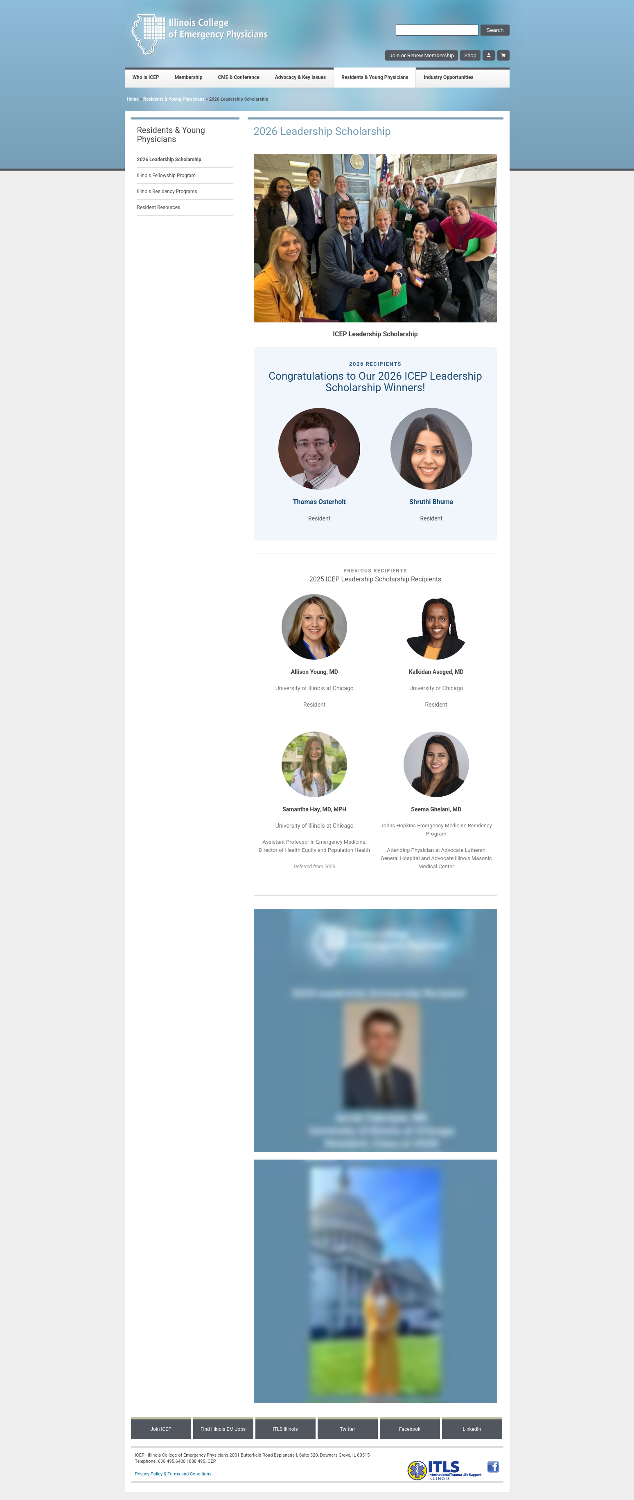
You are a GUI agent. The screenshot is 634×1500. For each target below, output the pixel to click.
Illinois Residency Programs (167, 191)
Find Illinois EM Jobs (223, 1429)
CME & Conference (238, 77)
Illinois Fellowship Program (166, 175)
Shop (470, 55)
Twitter (347, 1429)
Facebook (409, 1429)
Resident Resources (158, 207)
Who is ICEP (146, 77)
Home (133, 99)
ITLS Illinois (285, 1429)
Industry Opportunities (448, 77)
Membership (189, 77)
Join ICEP (160, 1429)
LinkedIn (472, 1429)
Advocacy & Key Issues (300, 77)
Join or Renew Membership (421, 55)
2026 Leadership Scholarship (169, 159)
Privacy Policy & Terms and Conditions (173, 1474)
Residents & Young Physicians (374, 77)
